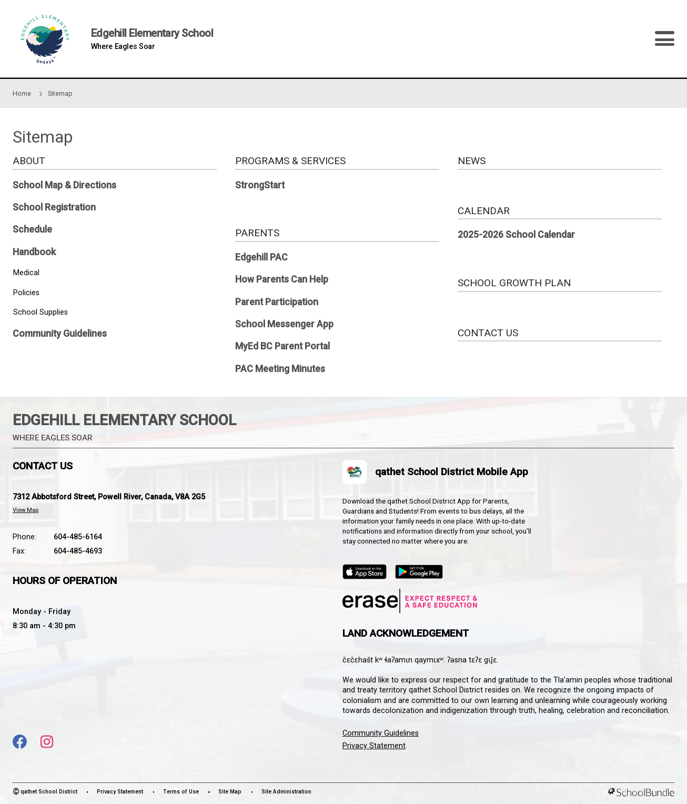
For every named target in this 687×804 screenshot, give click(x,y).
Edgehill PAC (261, 257)
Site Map (229, 791)
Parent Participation (276, 302)
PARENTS (257, 233)
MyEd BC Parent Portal (282, 346)
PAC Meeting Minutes (280, 369)
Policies (26, 292)
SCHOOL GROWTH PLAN (514, 283)
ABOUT (29, 161)
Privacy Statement (374, 745)
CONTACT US (488, 333)
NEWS (472, 161)
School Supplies (40, 312)
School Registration (54, 207)
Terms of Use (181, 791)
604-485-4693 (78, 551)
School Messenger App (284, 324)
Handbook (34, 252)
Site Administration (286, 791)
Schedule (32, 229)
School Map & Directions (64, 185)
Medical (26, 272)
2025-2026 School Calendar (516, 234)
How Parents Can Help (281, 279)
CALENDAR (484, 211)
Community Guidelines (60, 333)
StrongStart (260, 185)
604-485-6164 (78, 536)
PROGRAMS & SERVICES (290, 161)
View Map (25, 510)
